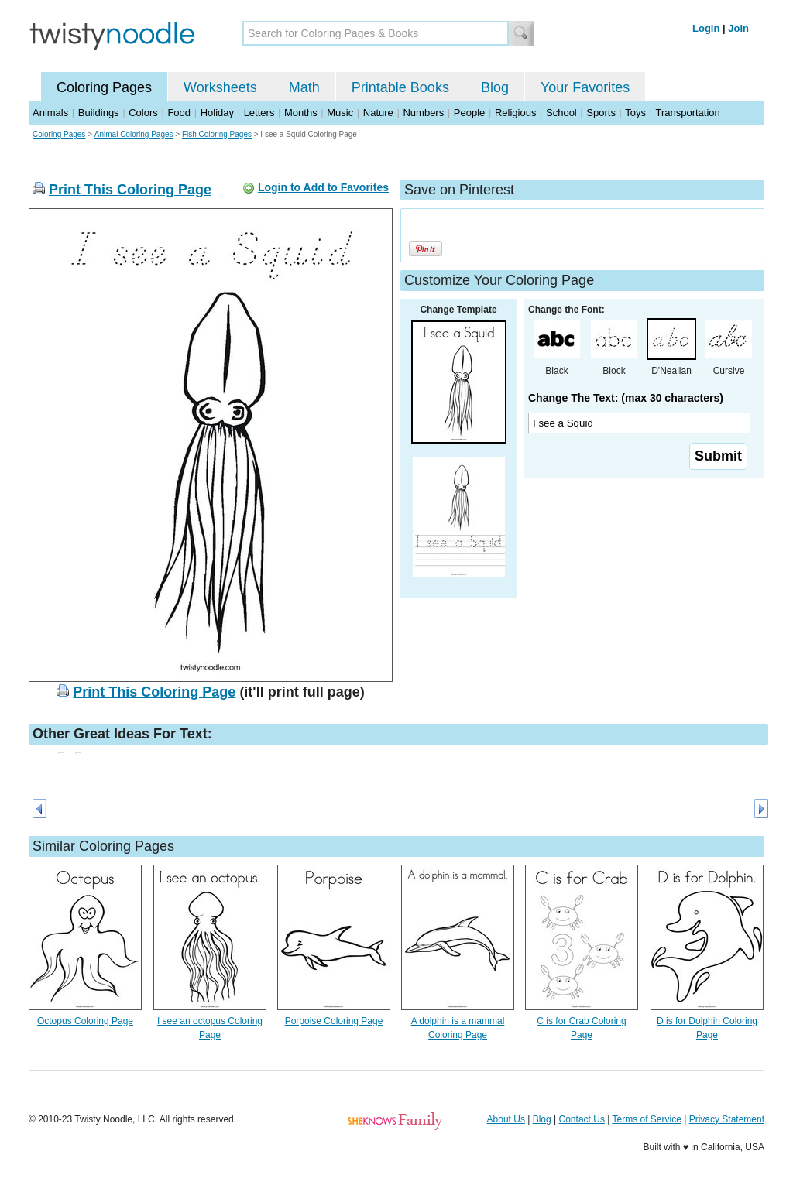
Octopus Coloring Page (85, 1021)
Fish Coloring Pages (217, 134)
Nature (378, 112)
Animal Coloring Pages (133, 134)
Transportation (687, 112)
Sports (601, 112)
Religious (515, 112)
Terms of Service (646, 1119)
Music (340, 112)
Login (705, 28)
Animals (50, 112)
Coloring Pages (104, 87)
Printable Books (400, 87)
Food (179, 112)
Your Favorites (585, 87)
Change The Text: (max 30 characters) (625, 398)
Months (301, 112)
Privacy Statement (726, 1119)
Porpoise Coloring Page (334, 1021)
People (469, 112)
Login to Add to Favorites (323, 187)
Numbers (423, 112)
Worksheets (220, 87)
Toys (635, 112)
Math (304, 87)
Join (738, 28)
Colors (143, 112)
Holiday (217, 112)
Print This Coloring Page (130, 189)
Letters (259, 112)
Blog (495, 87)
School (561, 112)
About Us (506, 1119)
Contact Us (582, 1119)
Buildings (98, 112)
